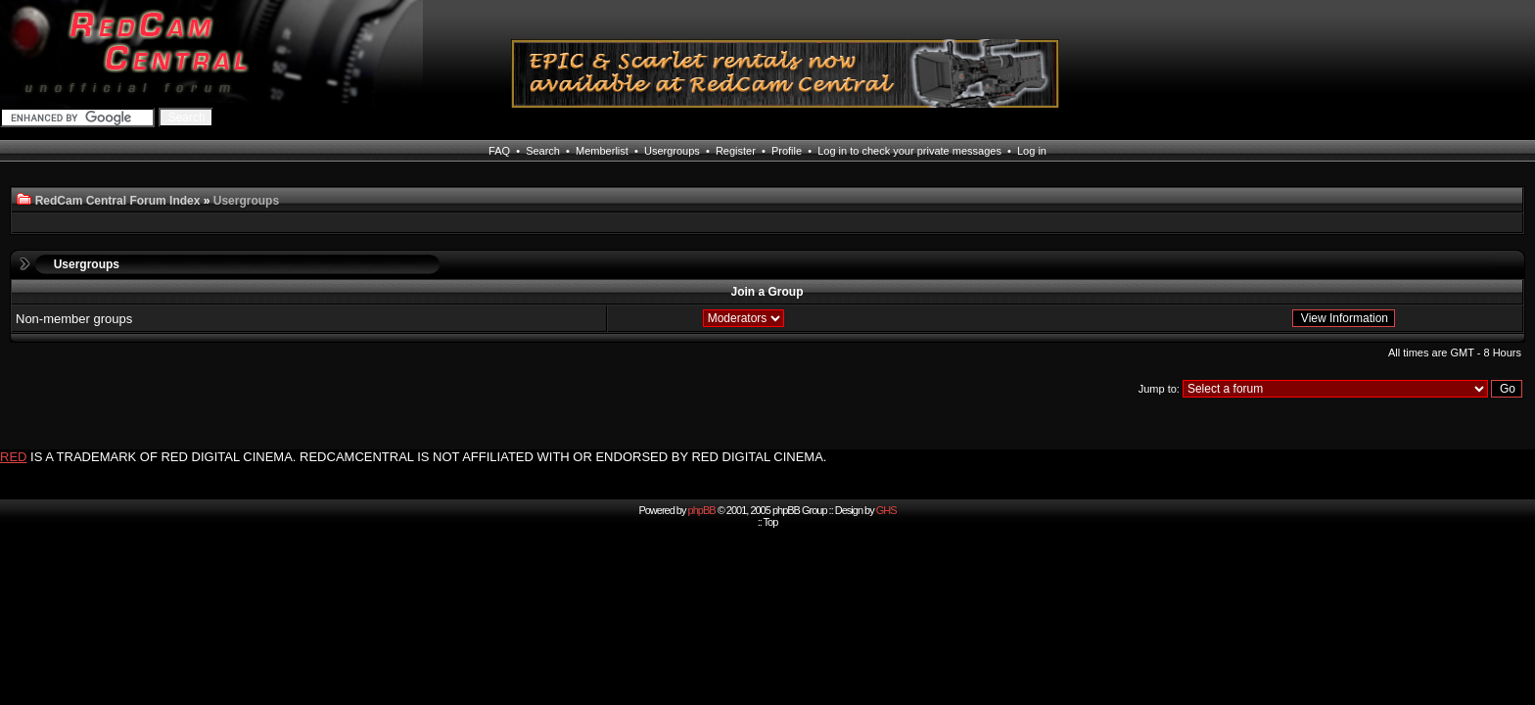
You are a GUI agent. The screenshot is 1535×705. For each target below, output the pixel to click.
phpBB (702, 510)
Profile (786, 151)
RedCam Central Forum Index (118, 201)
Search (543, 151)
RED (13, 456)
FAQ (499, 151)
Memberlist (602, 151)
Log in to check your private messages (909, 151)
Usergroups (672, 151)
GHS (886, 510)
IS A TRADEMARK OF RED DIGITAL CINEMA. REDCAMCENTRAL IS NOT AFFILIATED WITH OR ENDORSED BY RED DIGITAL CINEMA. (428, 456)
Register (736, 151)
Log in (1032, 151)
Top (771, 522)
